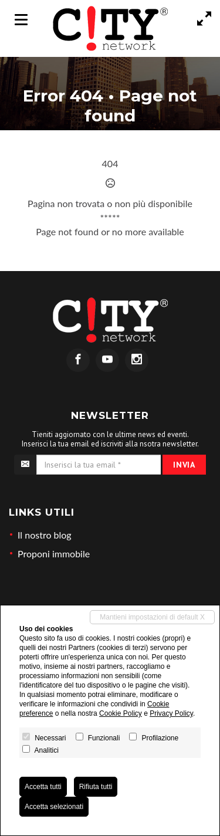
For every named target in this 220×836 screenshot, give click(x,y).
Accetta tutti (43, 787)
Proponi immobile (54, 553)
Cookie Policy (120, 713)
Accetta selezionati (54, 807)
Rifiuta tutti (96, 787)
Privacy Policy (171, 713)
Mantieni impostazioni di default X (152, 617)
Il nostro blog (45, 534)
